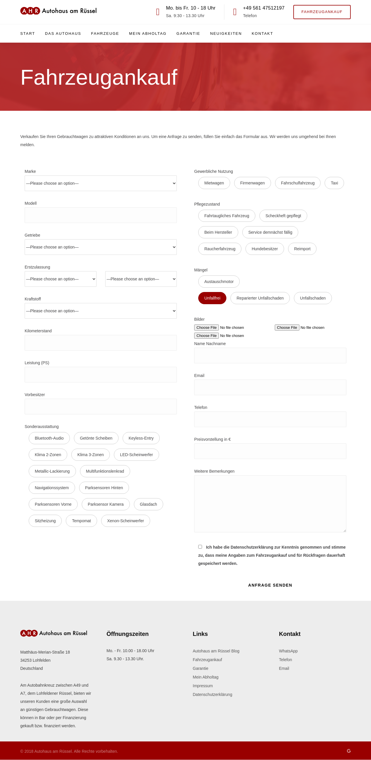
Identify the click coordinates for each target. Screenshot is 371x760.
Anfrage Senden (270, 585)
